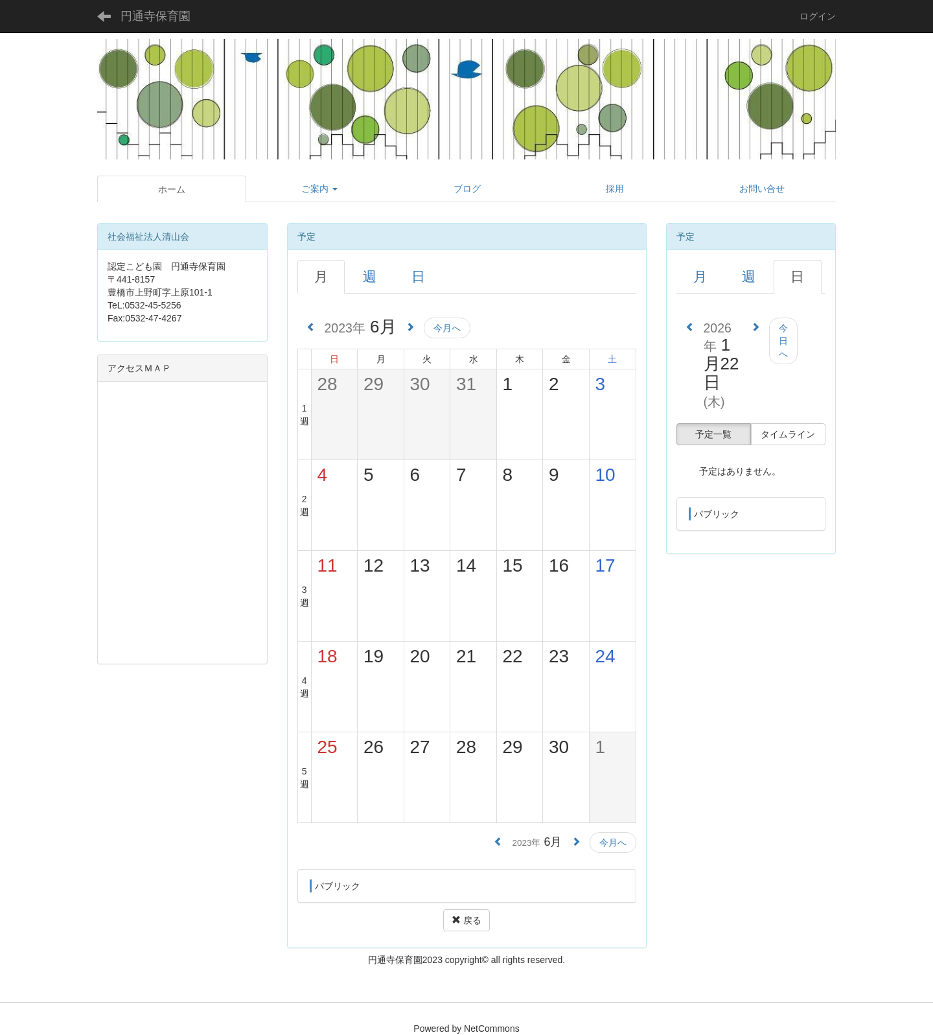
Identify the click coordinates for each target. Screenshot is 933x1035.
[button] (320, 189)
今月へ (447, 328)
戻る (466, 920)
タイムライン (788, 434)
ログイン (818, 16)
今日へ (783, 341)
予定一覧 (713, 434)
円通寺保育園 (155, 16)
